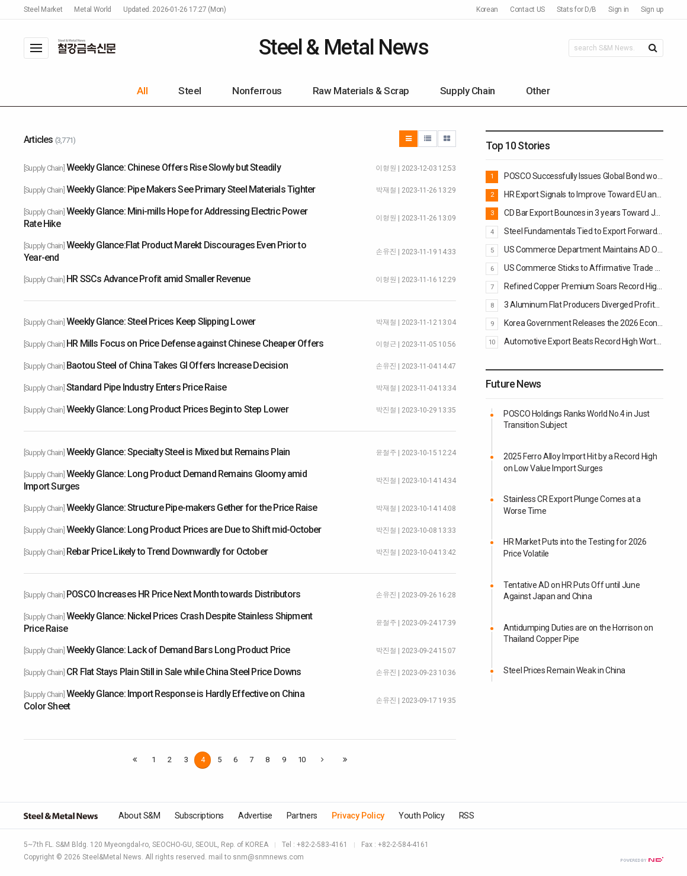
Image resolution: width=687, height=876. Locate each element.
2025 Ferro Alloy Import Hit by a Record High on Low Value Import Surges (580, 462)
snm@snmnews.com (268, 857)
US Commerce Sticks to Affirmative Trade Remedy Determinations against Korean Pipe (583, 268)
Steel (189, 91)
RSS (466, 816)
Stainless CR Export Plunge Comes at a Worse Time (572, 505)
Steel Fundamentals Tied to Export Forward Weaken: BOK (583, 231)
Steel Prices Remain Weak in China (564, 670)
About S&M (139, 816)
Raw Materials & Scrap (361, 91)
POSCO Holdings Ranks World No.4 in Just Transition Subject (576, 419)
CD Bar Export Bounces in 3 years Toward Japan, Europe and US (583, 213)
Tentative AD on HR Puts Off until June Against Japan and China (571, 591)
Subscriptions (199, 816)
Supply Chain (467, 91)
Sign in (618, 9)
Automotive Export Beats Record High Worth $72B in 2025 (583, 341)
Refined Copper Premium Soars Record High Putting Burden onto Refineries (583, 286)
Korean (487, 9)
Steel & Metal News (343, 47)
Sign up (652, 9)
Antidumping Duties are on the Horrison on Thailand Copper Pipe (578, 633)
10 (301, 759)
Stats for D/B (576, 9)
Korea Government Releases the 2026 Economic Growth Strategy (583, 323)
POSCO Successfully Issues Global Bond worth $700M (583, 176)
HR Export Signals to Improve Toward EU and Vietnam (583, 194)
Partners (302, 816)
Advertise (255, 816)
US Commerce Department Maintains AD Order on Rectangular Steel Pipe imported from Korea (583, 249)
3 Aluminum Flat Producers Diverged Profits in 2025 (583, 304)
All (142, 91)
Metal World (92, 9)
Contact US (527, 9)
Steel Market (43, 9)
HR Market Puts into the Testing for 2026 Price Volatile (575, 547)
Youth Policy (422, 816)
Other (538, 91)
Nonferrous (257, 91)
